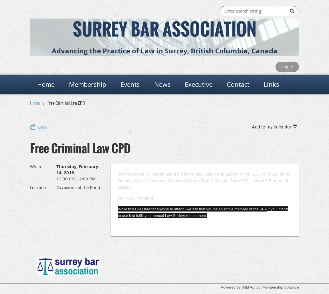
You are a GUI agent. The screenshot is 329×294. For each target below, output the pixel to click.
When (35, 166)
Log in (287, 66)
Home (35, 103)
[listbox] (275, 126)
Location (38, 187)
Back (42, 127)
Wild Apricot (251, 287)
